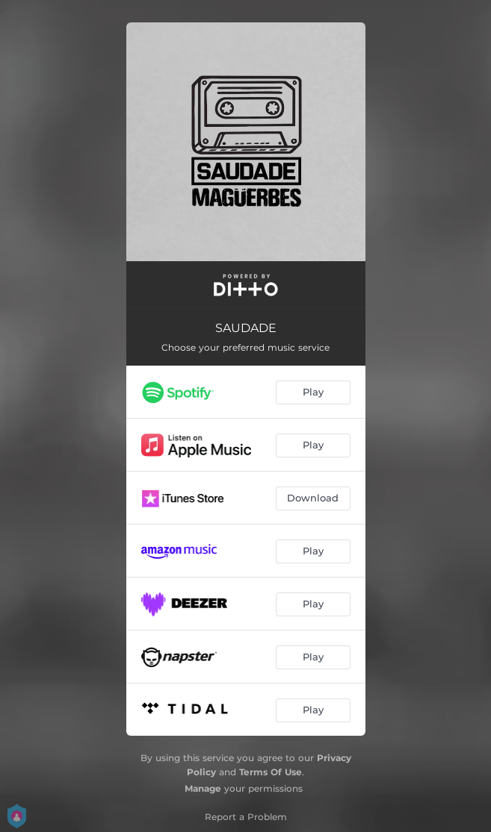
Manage (203, 788)
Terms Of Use (270, 772)
